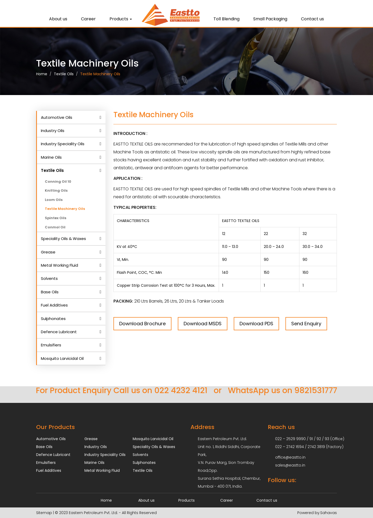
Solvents (49, 278)
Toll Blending (226, 19)
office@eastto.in (290, 457)
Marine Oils (51, 157)
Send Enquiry (306, 323)
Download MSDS (203, 323)
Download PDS (256, 323)
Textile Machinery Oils (100, 74)
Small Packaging (270, 19)
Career (88, 19)
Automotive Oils (56, 117)
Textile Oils (64, 74)
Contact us (312, 19)
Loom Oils (54, 199)
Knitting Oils (56, 190)
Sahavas (328, 512)
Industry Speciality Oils (62, 144)
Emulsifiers (51, 345)
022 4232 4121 (180, 390)
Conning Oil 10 (58, 181)
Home (41, 74)
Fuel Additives (54, 305)
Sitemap (44, 512)
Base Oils (50, 292)
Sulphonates (53, 318)
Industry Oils (52, 130)
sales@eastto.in (290, 465)
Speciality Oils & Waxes (63, 238)
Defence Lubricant (59, 332)
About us (58, 19)
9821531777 (315, 390)
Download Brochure (142, 323)
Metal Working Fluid (59, 265)
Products (120, 19)
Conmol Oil (55, 227)
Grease (48, 252)
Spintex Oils (55, 217)
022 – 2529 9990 (290, 438)
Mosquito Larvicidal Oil (62, 358)
